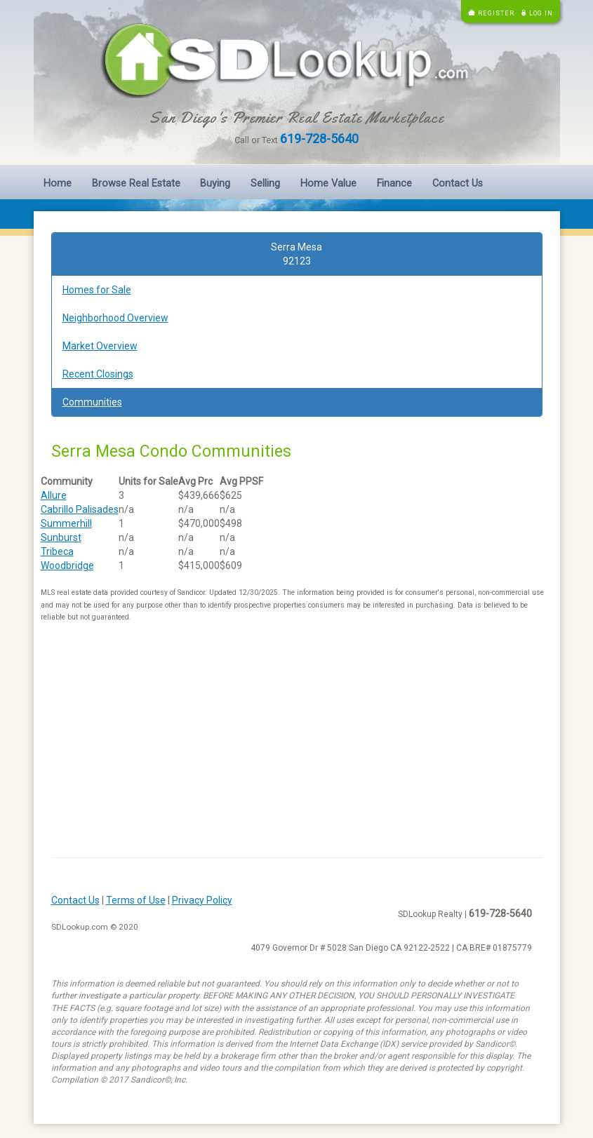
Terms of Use (136, 900)
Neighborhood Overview (115, 317)
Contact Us (457, 183)
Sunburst (61, 537)
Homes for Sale (96, 289)
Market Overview (100, 346)
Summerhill (66, 523)
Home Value (328, 183)
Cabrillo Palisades (80, 509)
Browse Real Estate (136, 183)
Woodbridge (67, 565)
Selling (265, 183)
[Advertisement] (297, 745)
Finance (394, 183)
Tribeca (57, 551)
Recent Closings (97, 374)
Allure (54, 495)
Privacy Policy (202, 900)
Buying (215, 183)
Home (58, 183)
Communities (92, 402)
